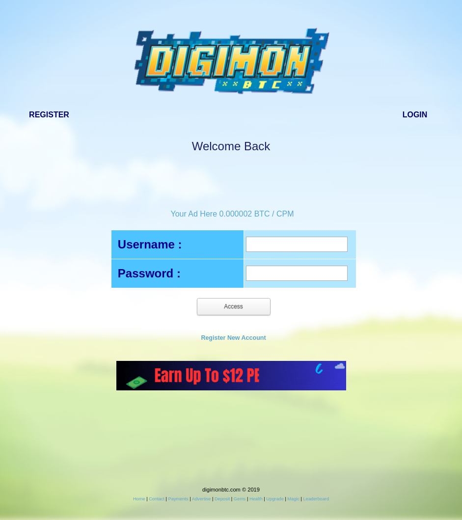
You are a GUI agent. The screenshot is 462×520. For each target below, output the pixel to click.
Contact (156, 498)
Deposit (222, 498)
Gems (240, 498)
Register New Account (233, 337)
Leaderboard (316, 498)
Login (415, 114)
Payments (178, 498)
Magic (293, 498)
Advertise (201, 498)
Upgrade (274, 498)
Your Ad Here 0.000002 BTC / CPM (232, 214)
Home (139, 498)
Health (256, 498)
